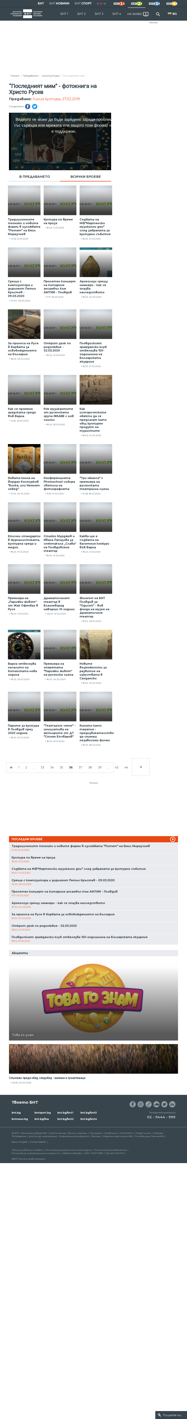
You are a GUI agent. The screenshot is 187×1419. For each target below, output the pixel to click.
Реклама (153, 22)
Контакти (126, 1133)
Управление (111, 1133)
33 (42, 767)
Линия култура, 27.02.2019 (56, 99)
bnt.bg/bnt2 (65, 1119)
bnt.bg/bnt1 (65, 1112)
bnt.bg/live (42, 1119)
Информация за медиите (74, 1136)
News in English (20, 1142)
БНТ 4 (117, 14)
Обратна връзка (72, 1153)
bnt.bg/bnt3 (88, 1112)
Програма (95, 1133)
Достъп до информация (43, 1136)
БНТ (41, 3)
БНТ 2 (81, 14)
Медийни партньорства (117, 1136)
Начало (15, 75)
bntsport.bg (43, 1112)
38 (90, 767)
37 (80, 767)
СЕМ (86, 1153)
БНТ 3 (99, 14)
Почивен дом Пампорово (149, 1136)
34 (52, 767)
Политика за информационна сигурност (36, 1153)
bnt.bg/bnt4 (88, 1119)
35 (61, 767)
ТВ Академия (19, 1136)
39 (99, 767)
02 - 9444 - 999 (161, 1117)
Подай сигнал (143, 1133)
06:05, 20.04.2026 (21, 1082)
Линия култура (51, 75)
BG (175, 14)
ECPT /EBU (97, 1153)
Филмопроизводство (34, 1133)
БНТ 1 (64, 14)
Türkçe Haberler (38, 1142)
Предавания (30, 75)
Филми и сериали (77, 1133)
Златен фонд (57, 1133)
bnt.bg (16, 1112)
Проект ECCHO (115, 1153)
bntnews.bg (20, 1119)
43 (117, 767)
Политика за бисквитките (110, 1150)
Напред (158, 1133)
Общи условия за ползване (27, 1150)
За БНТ (15, 1133)
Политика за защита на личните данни (68, 1150)
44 (126, 767)
